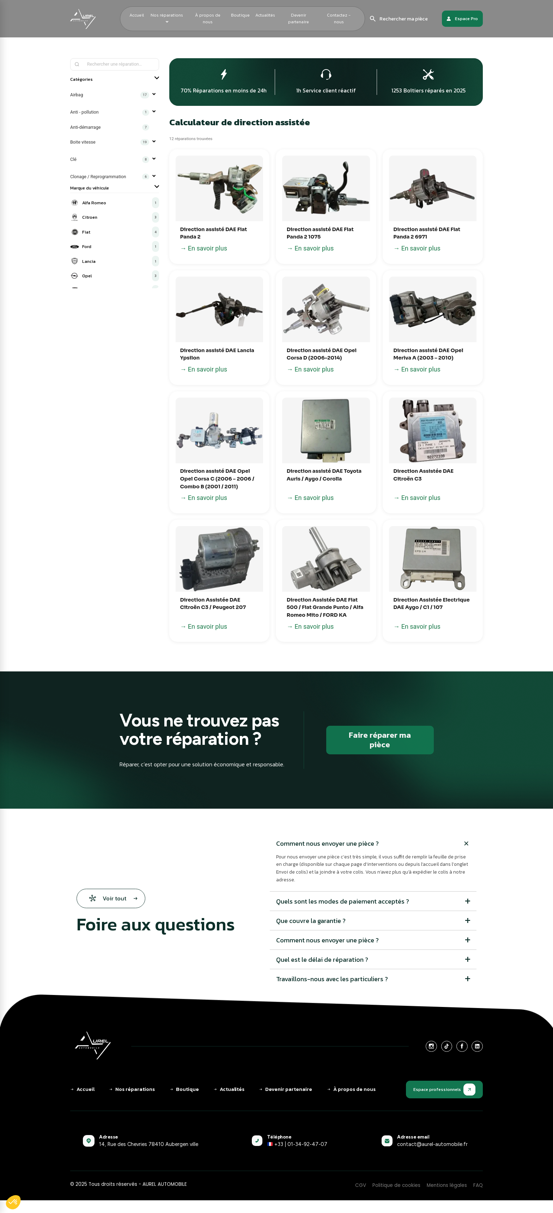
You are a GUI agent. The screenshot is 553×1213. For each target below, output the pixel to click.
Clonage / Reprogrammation (109, 177)
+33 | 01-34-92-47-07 (297, 1144)
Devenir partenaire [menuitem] (298, 18)
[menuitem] (167, 19)
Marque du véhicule (114, 188)
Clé (109, 159)
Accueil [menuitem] (136, 15)
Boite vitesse (109, 142)
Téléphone (279, 1137)
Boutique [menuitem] (240, 15)
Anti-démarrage (109, 127)
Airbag (109, 95)
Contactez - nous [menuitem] (339, 18)
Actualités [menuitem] (265, 15)
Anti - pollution (109, 112)
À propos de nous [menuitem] (207, 18)
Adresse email (413, 1137)
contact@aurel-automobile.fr (432, 1144)
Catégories (114, 79)
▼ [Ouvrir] (154, 95)
